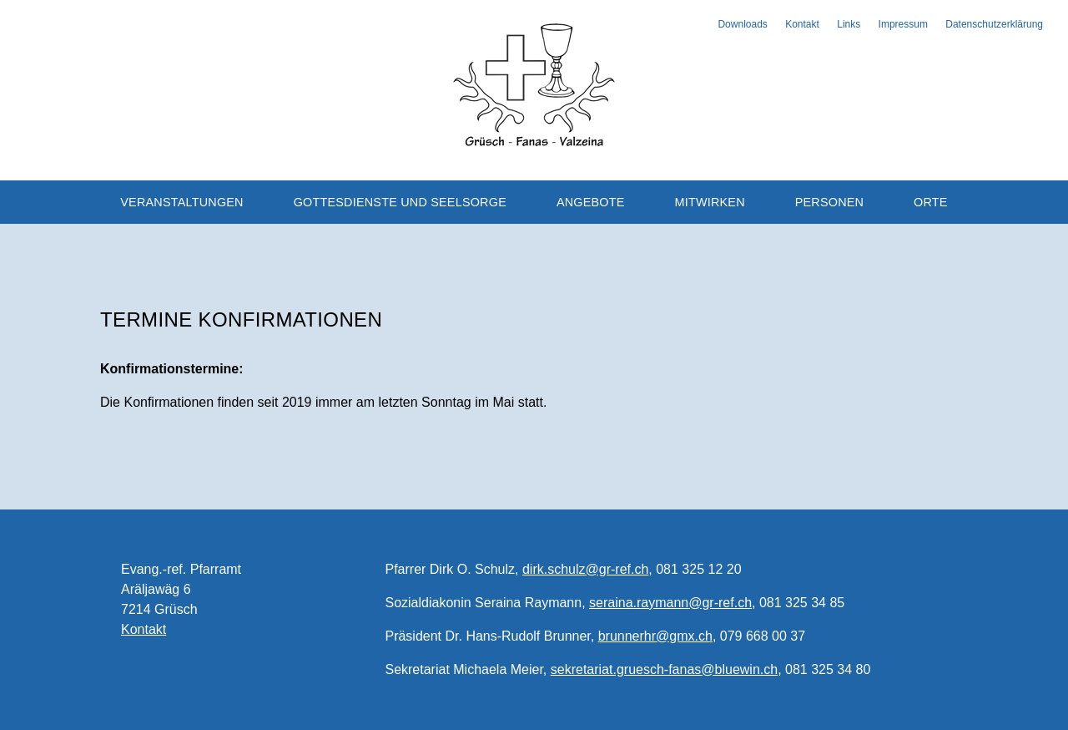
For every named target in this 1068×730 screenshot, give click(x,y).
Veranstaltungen (181, 202)
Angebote (591, 202)
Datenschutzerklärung (994, 24)
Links (848, 24)
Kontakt (802, 24)
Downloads (742, 24)
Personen (829, 202)
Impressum (903, 24)
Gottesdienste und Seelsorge (400, 202)
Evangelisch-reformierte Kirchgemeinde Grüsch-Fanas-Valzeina (534, 83)
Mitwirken (709, 202)
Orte (931, 202)
